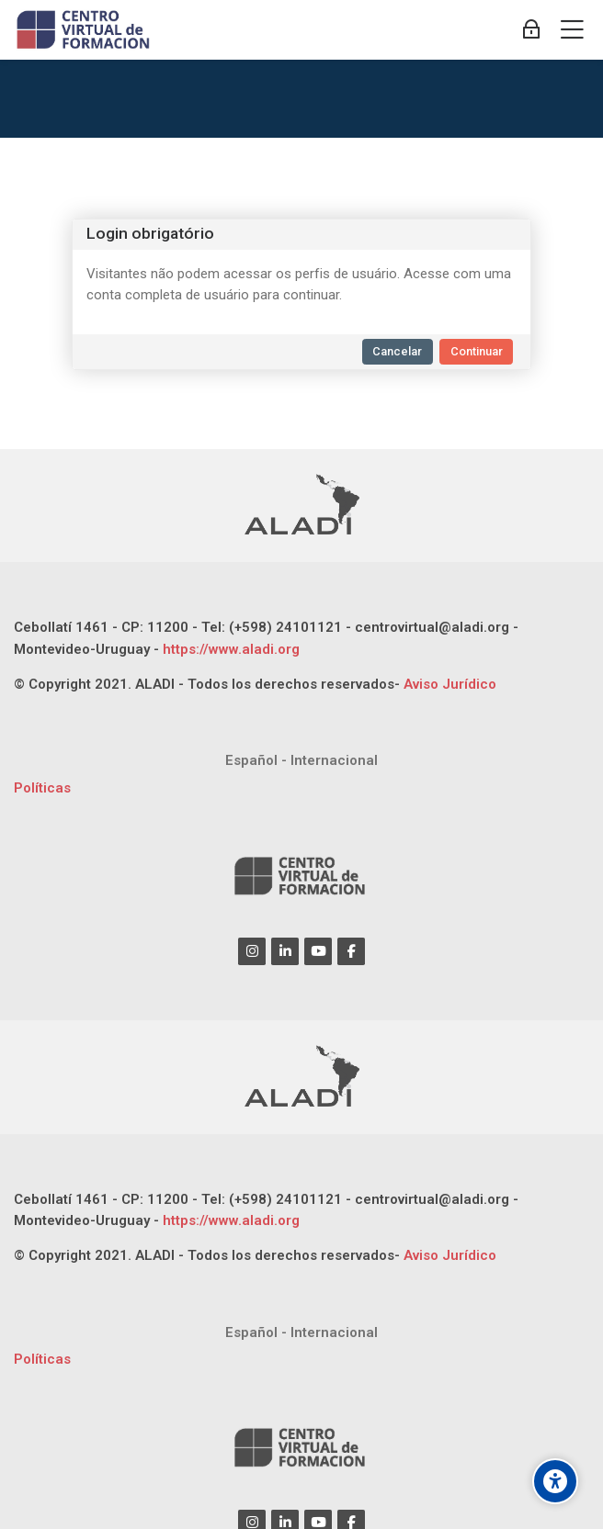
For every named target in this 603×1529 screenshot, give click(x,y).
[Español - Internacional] (301, 760)
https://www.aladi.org (229, 649)
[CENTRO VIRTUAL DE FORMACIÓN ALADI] (85, 30)
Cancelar (397, 351)
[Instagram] (252, 951)
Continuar (476, 351)
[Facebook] (351, 951)
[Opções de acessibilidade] (555, 1481)
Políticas (42, 788)
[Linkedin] (285, 951)
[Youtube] (318, 951)
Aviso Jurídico (450, 684)
